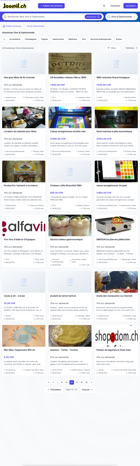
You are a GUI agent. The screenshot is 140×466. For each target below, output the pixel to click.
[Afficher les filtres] (113, 48)
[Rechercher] (93, 16)
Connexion (115, 6)
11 (76, 382)
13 (86, 382)
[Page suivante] (87, 389)
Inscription (130, 6)
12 (81, 382)
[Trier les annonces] (131, 48)
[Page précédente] (54, 389)
